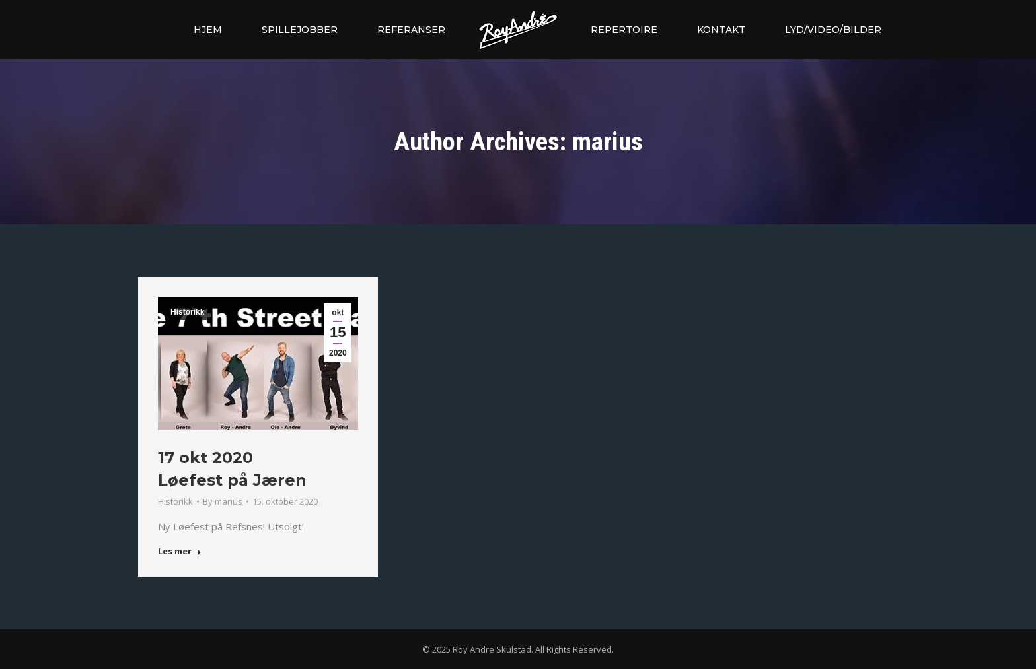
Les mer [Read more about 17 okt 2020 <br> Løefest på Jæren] (180, 551)
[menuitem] (208, 30)
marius (607, 142)
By (222, 501)
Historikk (187, 312)
